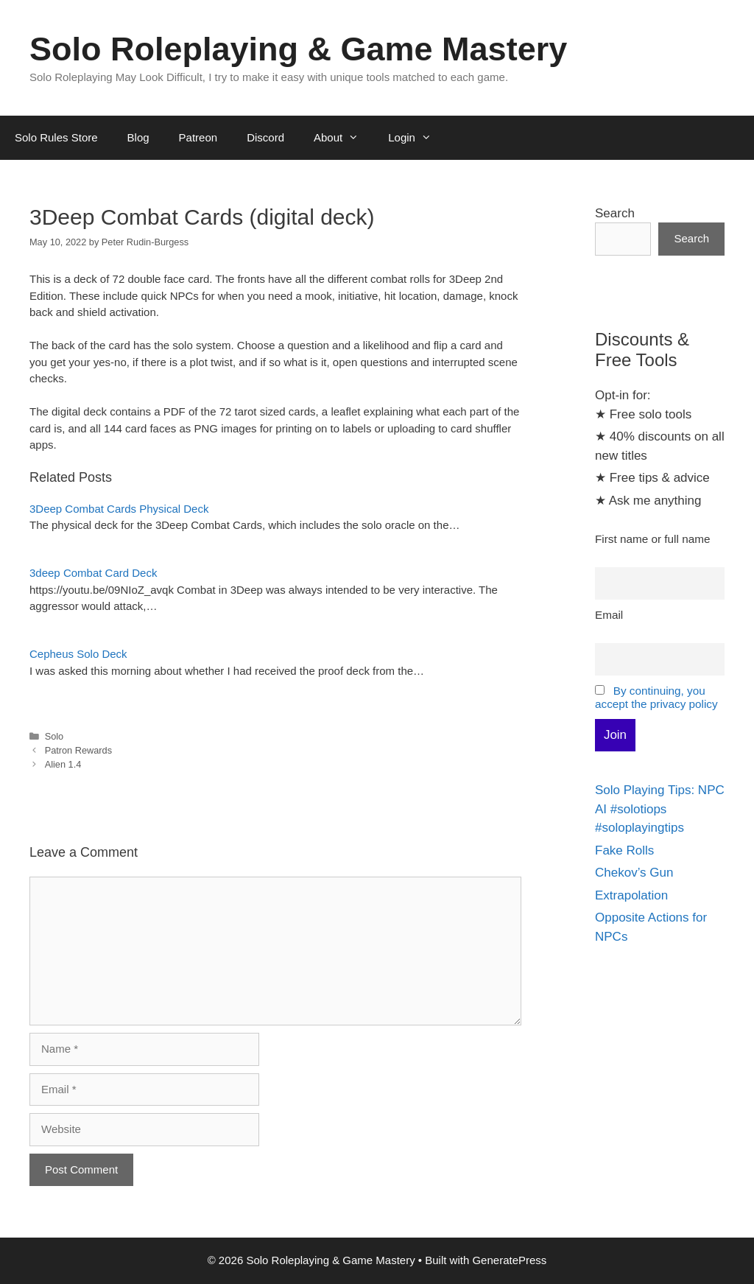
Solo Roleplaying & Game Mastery (298, 49)
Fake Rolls (624, 850)
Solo (54, 736)
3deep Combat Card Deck (93, 572)
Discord (265, 137)
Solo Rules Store (56, 137)
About (343, 138)
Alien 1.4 (63, 764)
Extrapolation (631, 895)
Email (609, 614)
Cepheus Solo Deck (78, 654)
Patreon (198, 137)
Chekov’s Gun (634, 873)
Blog (138, 137)
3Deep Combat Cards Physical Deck (118, 508)
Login (417, 138)
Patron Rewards (78, 750)
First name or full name (652, 539)
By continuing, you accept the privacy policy (656, 697)
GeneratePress (509, 1260)
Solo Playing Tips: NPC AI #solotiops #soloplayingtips (660, 809)
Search (615, 213)
